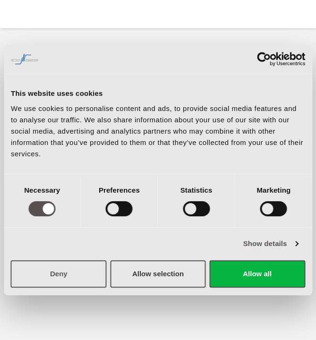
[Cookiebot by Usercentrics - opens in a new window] (263, 59)
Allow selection (158, 274)
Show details (265, 243)
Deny (59, 274)
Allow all (257, 274)
